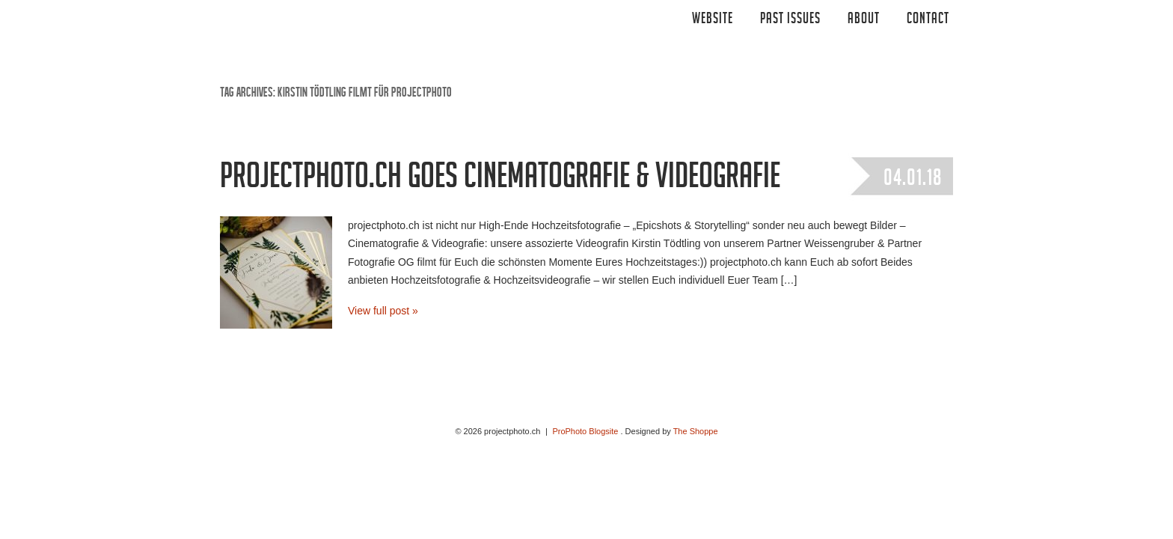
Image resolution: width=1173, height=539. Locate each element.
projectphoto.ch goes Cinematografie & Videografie (500, 180)
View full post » (383, 311)
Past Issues (790, 20)
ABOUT (864, 20)
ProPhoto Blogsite (585, 431)
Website (712, 20)
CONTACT (928, 20)
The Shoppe (695, 431)
